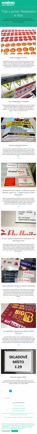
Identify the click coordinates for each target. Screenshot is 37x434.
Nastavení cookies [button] (6, 431)
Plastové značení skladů (18, 377)
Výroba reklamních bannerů (18, 145)
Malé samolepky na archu (18, 57)
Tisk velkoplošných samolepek (18, 101)
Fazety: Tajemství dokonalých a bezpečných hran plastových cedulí (18, 417)
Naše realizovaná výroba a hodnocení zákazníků (18, 286)
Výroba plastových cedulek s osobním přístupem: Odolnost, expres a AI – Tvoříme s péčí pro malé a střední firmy (18, 193)
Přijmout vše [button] (14, 431)
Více (18, 69)
